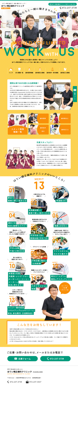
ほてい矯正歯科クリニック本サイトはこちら (63, 4)
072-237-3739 (16, 382)
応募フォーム (75, 95)
